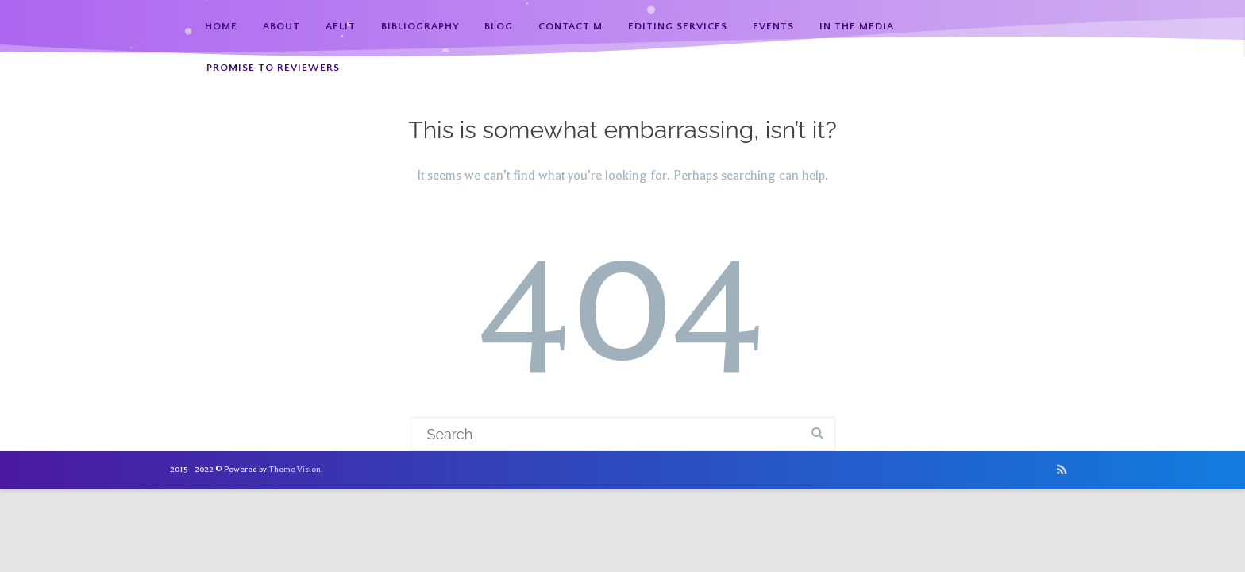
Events (773, 26)
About (281, 26)
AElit (341, 26)
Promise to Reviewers (273, 67)
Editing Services (677, 26)
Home (221, 26)
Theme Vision (294, 469)
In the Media (856, 26)
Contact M (570, 26)
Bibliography (420, 26)
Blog (498, 26)
